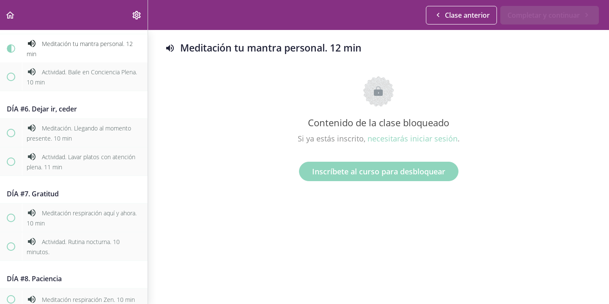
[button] (10, 15)
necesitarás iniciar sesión (413, 138)
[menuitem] (137, 15)
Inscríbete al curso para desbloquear (378, 171)
